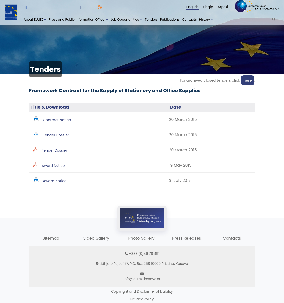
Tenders (151, 19)
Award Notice (53, 165)
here (247, 80)
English (192, 6)
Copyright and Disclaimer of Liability (142, 291)
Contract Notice (57, 119)
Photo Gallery (141, 238)
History (204, 19)
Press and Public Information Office (76, 19)
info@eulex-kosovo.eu (142, 278)
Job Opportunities (125, 19)
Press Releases (186, 238)
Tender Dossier (56, 135)
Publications (170, 19)
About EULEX (33, 19)
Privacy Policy (142, 299)
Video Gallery (96, 238)
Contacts (189, 19)
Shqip (208, 6)
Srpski (223, 6)
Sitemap (51, 238)
